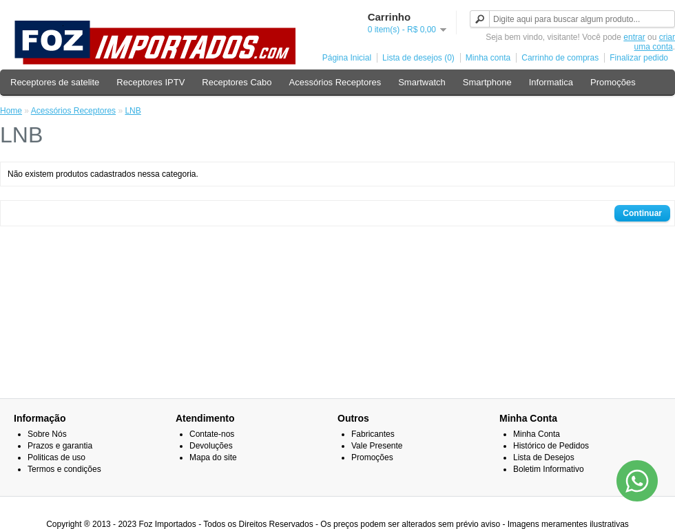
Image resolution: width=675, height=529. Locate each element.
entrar (634, 37)
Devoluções (211, 446)
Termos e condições (64, 469)
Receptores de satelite (54, 82)
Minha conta (488, 58)
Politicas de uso (56, 457)
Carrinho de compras (560, 58)
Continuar (642, 213)
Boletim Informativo (548, 469)
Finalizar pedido (639, 58)
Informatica (551, 82)
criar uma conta (654, 42)
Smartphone (487, 82)
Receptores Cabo (236, 82)
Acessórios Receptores (335, 82)
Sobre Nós (47, 434)
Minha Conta (536, 434)
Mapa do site (213, 457)
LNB (133, 111)
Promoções (613, 82)
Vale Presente (377, 446)
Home (11, 111)
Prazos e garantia (60, 446)
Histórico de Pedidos (551, 446)
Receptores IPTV (150, 82)
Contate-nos (211, 434)
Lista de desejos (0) (418, 58)
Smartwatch (422, 82)
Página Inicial (346, 58)
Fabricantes (373, 434)
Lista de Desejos (543, 457)
